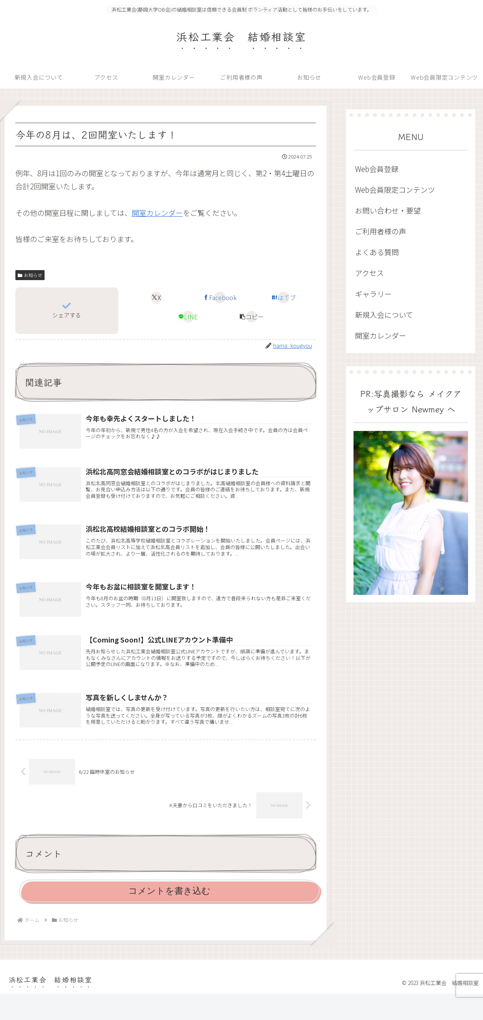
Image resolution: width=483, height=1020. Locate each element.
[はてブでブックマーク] (283, 297)
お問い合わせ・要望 (388, 210)
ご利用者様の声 (380, 231)
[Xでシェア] (156, 297)
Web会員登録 (376, 169)
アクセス (369, 272)
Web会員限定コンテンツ (395, 189)
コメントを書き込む (169, 917)
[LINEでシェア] (188, 316)
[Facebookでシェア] (220, 297)
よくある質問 (377, 252)
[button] (252, 316)
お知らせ (30, 275)
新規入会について (384, 314)
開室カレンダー (157, 212)
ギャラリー (373, 294)
